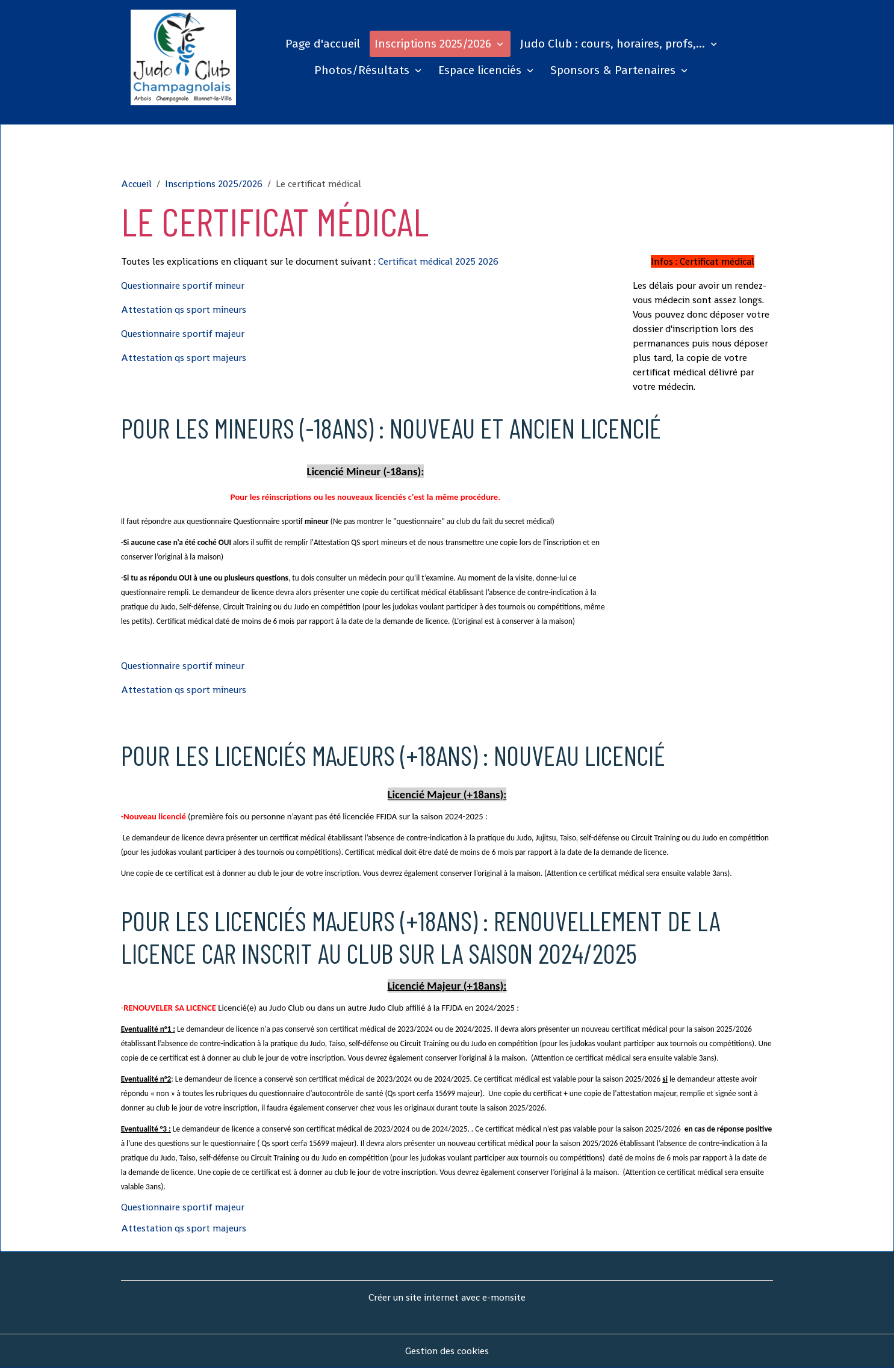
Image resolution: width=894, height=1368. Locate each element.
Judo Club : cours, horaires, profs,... (614, 44)
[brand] (184, 57)
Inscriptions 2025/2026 (434, 44)
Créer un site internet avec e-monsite (447, 1297)
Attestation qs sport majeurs (183, 357)
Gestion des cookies (447, 1351)
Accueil (136, 183)
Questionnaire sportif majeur (182, 333)
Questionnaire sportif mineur (182, 285)
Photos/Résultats (363, 70)
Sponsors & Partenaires (614, 70)
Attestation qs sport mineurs (183, 309)
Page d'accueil (322, 44)
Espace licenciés (481, 70)
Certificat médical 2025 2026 (438, 261)
